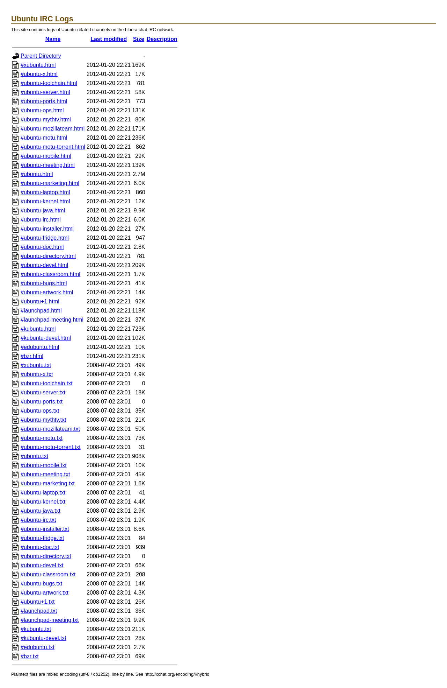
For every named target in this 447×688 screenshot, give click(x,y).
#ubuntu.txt (34, 456)
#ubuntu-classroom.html (50, 274)
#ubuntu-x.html (39, 74)
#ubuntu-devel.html (44, 265)
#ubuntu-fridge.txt (42, 538)
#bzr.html (32, 356)
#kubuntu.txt (36, 629)
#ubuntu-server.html (45, 92)
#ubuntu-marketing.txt (48, 483)
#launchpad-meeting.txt (50, 620)
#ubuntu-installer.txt (45, 529)
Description (162, 39)
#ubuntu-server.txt (43, 392)
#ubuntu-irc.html (41, 220)
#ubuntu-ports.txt (42, 402)
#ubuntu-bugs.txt (41, 584)
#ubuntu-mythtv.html (46, 119)
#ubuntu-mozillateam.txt (50, 429)
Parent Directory (41, 56)
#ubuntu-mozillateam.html (53, 129)
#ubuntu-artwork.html (47, 292)
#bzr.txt (30, 656)
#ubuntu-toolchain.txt (47, 383)
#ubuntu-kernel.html (45, 201)
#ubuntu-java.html (43, 210)
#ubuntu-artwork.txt (44, 593)
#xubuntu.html (38, 65)
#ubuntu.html (37, 174)
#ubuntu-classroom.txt (48, 574)
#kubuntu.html (38, 329)
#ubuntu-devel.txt (42, 565)
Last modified (108, 39)
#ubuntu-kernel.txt (43, 502)
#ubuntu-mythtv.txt (43, 420)
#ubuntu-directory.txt (46, 556)
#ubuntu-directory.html (48, 256)
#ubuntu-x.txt (37, 374)
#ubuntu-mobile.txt (44, 465)
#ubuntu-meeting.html (48, 165)
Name (53, 39)
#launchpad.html (41, 311)
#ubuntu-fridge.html (45, 238)
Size (138, 39)
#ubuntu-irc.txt (38, 520)
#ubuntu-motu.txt (42, 438)
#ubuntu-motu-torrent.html (53, 147)
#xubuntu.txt (36, 365)
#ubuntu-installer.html (47, 229)
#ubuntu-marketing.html (50, 183)
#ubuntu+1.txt (37, 602)
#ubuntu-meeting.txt (45, 474)
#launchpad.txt (39, 611)
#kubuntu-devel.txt (43, 638)
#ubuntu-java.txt (40, 511)
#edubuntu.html (40, 347)
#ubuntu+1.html (40, 301)
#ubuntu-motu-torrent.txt (51, 447)
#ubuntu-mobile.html (46, 156)
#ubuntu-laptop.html (45, 192)
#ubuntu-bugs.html (44, 283)
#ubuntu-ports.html (44, 101)
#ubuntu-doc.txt (40, 547)
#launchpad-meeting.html (52, 320)
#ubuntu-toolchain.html (49, 83)
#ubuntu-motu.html (44, 138)
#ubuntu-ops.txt (40, 411)
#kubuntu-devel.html (46, 338)
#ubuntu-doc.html (42, 247)
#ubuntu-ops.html (42, 110)
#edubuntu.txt (37, 647)
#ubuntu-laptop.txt (43, 493)
